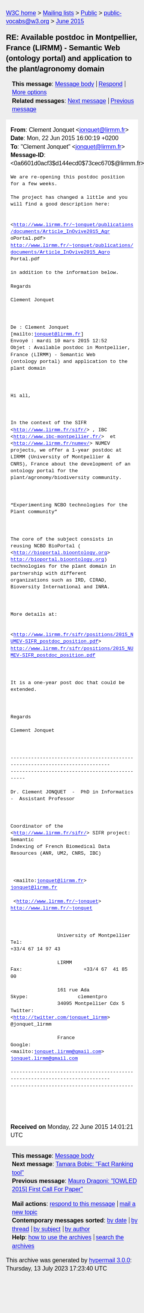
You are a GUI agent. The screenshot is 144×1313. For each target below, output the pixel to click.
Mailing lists (58, 13)
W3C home (21, 13)
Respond (111, 84)
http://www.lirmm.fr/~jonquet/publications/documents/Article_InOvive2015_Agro (72, 249)
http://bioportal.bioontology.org (60, 553)
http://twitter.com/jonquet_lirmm (60, 1017)
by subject (46, 1229)
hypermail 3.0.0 (109, 1260)
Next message (87, 101)
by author (77, 1229)
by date (116, 1220)
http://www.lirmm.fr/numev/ (52, 443)
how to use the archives (60, 1237)
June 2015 (70, 21)
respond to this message (82, 1204)
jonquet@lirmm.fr (102, 130)
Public (89, 13)
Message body (74, 84)
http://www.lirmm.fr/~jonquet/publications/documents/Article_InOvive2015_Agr (72, 228)
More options (29, 92)
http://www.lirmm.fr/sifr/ (50, 430)
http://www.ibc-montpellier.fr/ (57, 437)
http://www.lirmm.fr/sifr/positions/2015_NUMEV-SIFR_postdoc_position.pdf (72, 638)
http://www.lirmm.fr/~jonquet (57, 901)
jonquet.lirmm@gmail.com (67, 1052)
